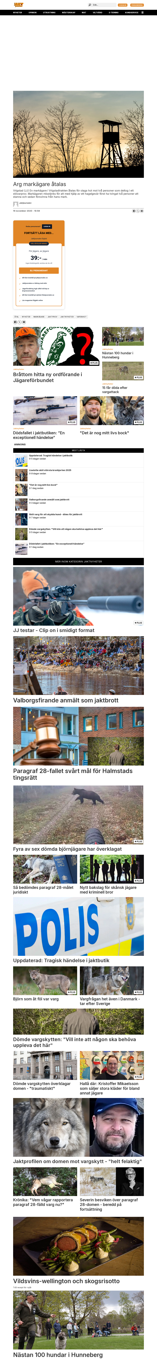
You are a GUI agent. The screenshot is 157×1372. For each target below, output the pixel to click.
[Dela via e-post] (142, 211)
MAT (84, 13)
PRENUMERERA (137, 5)
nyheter (26, 317)
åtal (16, 317)
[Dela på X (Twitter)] (138, 211)
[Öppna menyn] (142, 12)
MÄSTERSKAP (68, 13)
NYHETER (17, 13)
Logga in (47, 226)
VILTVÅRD (97, 13)
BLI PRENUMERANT (39, 270)
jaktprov (52, 317)
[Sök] (90, 5)
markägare (39, 317)
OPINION (32, 13)
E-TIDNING (113, 13)
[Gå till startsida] (19, 5)
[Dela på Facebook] (134, 211)
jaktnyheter (67, 317)
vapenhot (81, 317)
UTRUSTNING (49, 13)
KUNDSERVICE (131, 13)
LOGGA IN (122, 5)
